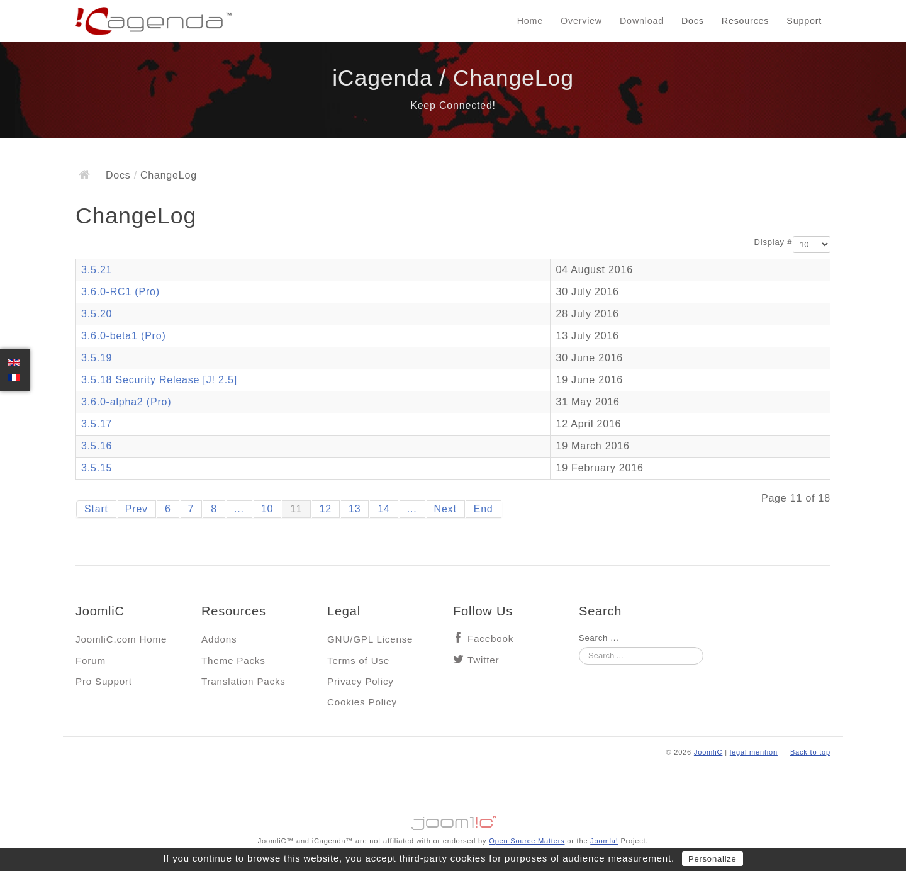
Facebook (490, 638)
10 (267, 508)
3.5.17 (96, 424)
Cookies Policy (362, 702)
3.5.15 (96, 468)
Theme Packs (233, 660)
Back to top (810, 752)
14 (383, 508)
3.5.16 (96, 446)
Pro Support (104, 681)
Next (445, 508)
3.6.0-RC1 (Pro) (120, 291)
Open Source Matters (526, 841)
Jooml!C (453, 820)
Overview (581, 21)
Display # (773, 242)
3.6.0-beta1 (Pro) (123, 335)
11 (296, 508)
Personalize (712, 858)
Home (530, 21)
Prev (136, 508)
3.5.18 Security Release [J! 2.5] (159, 379)
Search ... (599, 638)
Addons (219, 639)
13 (355, 508)
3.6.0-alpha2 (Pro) (126, 401)
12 (326, 508)
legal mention (754, 752)
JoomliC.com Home (121, 639)
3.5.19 (96, 357)
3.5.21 (96, 269)
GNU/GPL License (370, 639)
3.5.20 (96, 313)
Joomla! (604, 841)
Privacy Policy (360, 681)
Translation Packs (243, 681)
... (239, 508)
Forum (91, 660)
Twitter (483, 660)
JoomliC (708, 752)
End (483, 508)
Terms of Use (358, 660)
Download (642, 21)
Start (96, 508)
